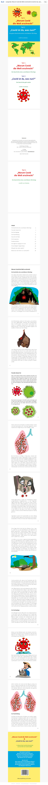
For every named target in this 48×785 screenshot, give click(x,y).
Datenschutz (18, 783)
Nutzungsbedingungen (25, 783)
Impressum (13, 783)
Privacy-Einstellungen (33, 783)
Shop (45, 1)
